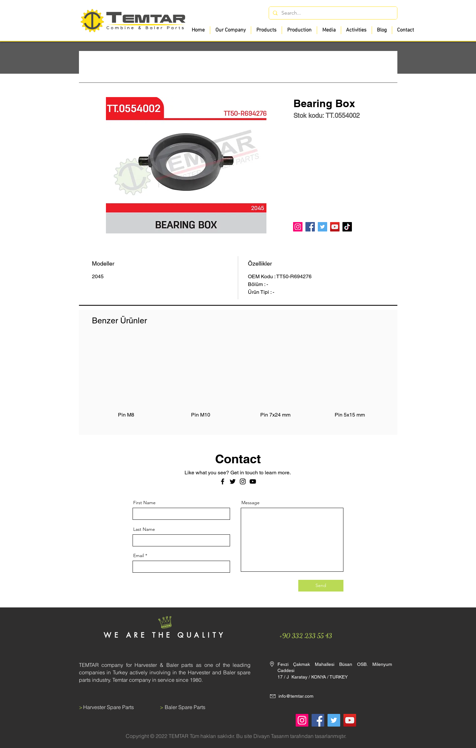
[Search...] (332, 13)
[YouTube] (335, 226)
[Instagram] (297, 226)
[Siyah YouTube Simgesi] (253, 481)
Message (250, 502)
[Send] (320, 586)
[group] (238, 382)
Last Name (144, 529)
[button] (266, 30)
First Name (144, 502)
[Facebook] (310, 226)
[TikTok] (347, 226)
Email (138, 555)
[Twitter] (322, 226)
